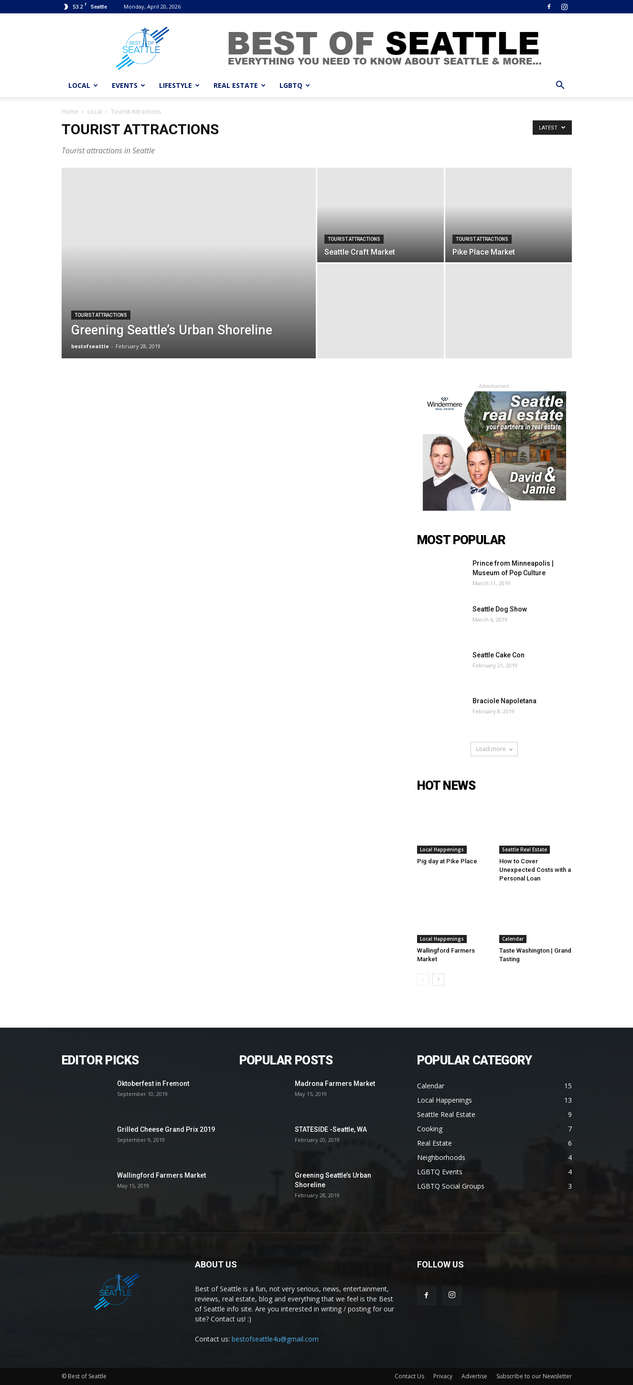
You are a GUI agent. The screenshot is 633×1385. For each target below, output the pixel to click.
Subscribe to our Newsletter (534, 1376)
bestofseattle (90, 346)
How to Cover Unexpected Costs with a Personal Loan (535, 870)
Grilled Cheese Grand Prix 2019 (166, 1129)
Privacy (442, 1376)
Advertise (474, 1376)
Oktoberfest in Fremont (153, 1083)
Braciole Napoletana (504, 701)
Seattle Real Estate (524, 849)
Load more (494, 749)
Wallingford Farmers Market (161, 1175)
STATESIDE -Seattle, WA (331, 1129)
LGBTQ (294, 85)
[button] (560, 86)
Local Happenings (442, 849)
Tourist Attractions (101, 315)
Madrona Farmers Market (335, 1083)
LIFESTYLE (179, 85)
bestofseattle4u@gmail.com (275, 1338)
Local (94, 111)
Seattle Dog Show (499, 609)
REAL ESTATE (240, 85)
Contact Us (409, 1376)
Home (70, 111)
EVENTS (128, 85)
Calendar (513, 938)
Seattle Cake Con (498, 655)
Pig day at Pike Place (447, 861)
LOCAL (83, 85)
